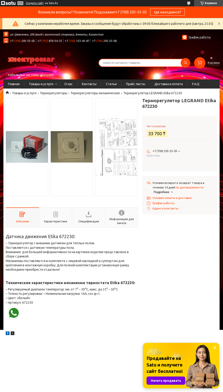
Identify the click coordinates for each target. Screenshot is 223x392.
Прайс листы (135, 84)
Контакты (89, 84)
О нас (68, 84)
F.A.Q (195, 84)
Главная (14, 84)
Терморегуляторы (53, 93)
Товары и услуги (41, 84)
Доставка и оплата (169, 84)
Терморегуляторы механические (95, 93)
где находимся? (167, 12)
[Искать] (185, 63)
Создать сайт (35, 3)
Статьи (111, 84)
